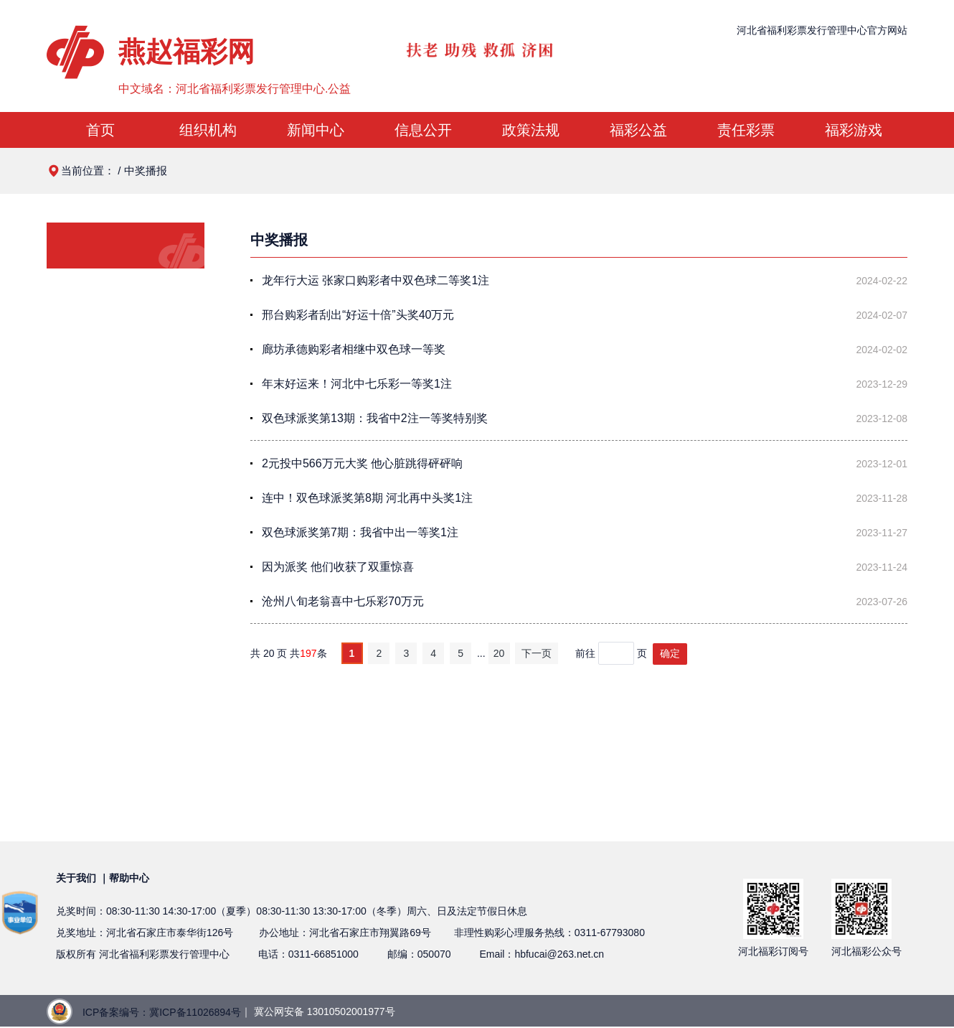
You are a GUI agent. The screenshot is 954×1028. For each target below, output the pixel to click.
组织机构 (208, 130)
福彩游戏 (853, 130)
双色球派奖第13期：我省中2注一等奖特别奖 (375, 418)
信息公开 (423, 130)
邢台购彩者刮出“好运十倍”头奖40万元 (358, 315)
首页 (100, 130)
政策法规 (530, 130)
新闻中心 (315, 130)
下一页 (536, 653)
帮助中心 (129, 878)
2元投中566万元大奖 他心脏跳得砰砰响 (362, 463)
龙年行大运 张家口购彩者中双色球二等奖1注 (375, 280)
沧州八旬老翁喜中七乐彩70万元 (343, 601)
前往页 (612, 653)
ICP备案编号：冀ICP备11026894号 (161, 1012)
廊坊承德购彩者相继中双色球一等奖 (353, 349)
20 (499, 653)
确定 (670, 653)
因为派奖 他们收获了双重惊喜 (338, 567)
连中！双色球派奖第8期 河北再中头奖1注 (367, 498)
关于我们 (76, 878)
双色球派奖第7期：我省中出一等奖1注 (360, 532)
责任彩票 (746, 130)
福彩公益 (638, 130)
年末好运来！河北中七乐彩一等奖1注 (357, 384)
